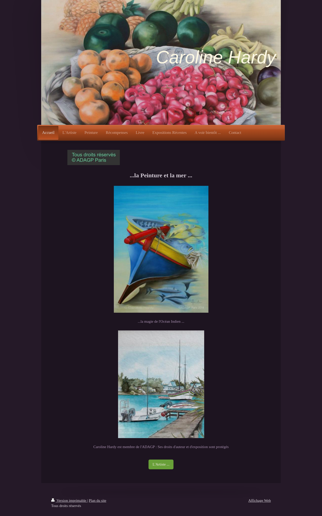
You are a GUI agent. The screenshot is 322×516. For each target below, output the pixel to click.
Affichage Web (259, 501)
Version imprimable (69, 501)
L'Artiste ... (161, 464)
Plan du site (97, 501)
